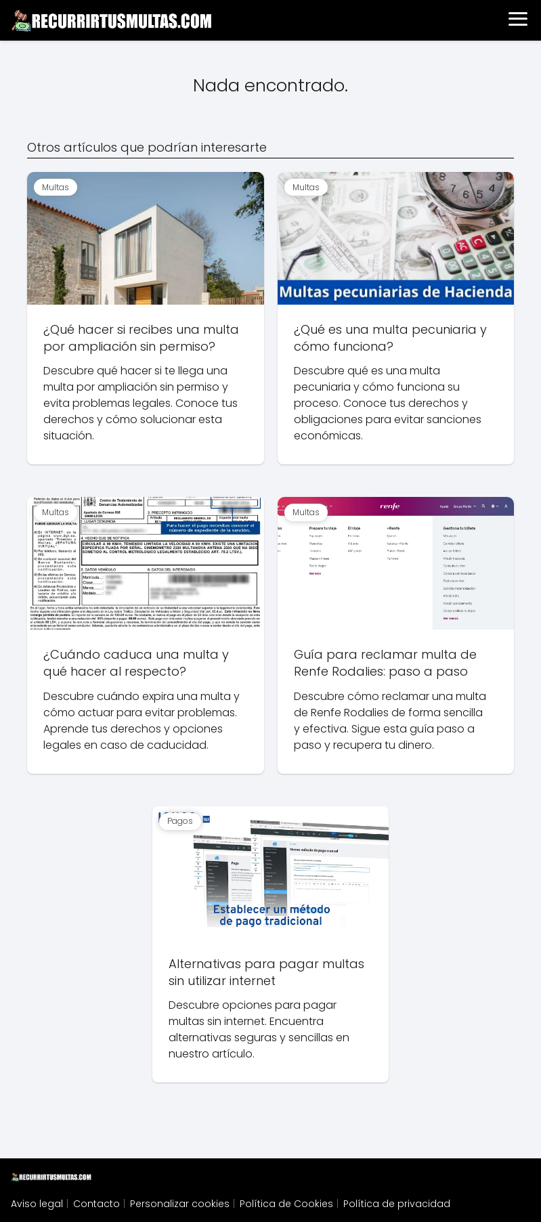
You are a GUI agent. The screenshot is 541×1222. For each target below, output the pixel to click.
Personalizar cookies (180, 1203)
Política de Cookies (286, 1203)
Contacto (96, 1203)
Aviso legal (37, 1203)
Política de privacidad (396, 1203)
